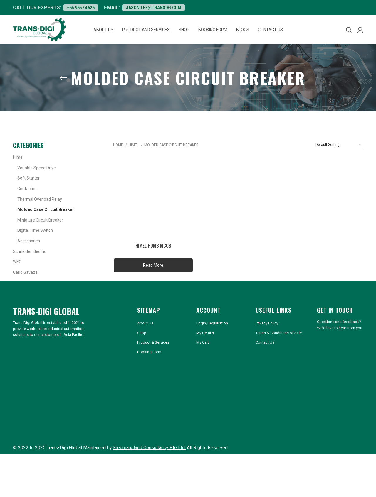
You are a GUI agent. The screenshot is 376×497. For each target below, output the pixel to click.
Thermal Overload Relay (39, 205)
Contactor (26, 195)
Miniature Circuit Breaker (40, 226)
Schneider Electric (29, 257)
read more (152, 271)
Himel (18, 163)
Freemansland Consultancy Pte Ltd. (149, 465)
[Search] (349, 33)
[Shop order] (339, 151)
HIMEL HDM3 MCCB (153, 252)
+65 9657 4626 (84, 8)
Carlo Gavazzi (25, 278)
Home (118, 151)
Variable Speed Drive (36, 174)
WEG (17, 268)
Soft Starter (28, 184)
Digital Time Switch (35, 236)
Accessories (28, 247)
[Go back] (63, 84)
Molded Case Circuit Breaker (45, 216)
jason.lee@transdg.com (167, 8)
